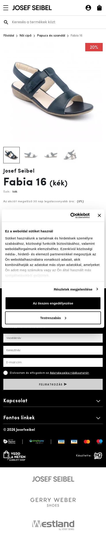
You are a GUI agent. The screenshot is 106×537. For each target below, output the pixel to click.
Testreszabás (53, 318)
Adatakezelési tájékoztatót (69, 372)
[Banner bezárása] (99, 215)
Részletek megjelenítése (73, 289)
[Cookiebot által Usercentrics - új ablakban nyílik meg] (70, 215)
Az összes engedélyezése (53, 303)
